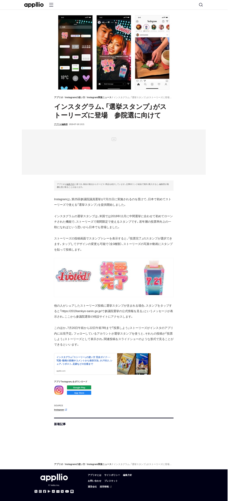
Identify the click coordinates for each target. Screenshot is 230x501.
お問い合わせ (94, 481)
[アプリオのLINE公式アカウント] (72, 491)
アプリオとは (94, 475)
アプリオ (58, 97)
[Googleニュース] (57, 491)
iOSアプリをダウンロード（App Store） (79, 393)
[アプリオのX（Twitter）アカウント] (36, 491)
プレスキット (111, 481)
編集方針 (70, 184)
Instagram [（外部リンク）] (60, 409)
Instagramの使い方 (75, 97)
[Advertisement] (114, 152)
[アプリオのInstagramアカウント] (40, 491)
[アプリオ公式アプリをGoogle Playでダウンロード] (49, 491)
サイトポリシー (112, 475)
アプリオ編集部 (61, 124)
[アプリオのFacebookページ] (44, 491)
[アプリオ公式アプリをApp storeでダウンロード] (53, 491)
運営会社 (92, 487)
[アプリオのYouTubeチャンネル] (67, 491)
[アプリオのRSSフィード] (62, 491)
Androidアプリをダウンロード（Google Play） (79, 387)
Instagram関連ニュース (99, 97)
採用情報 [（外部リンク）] (106, 487)
